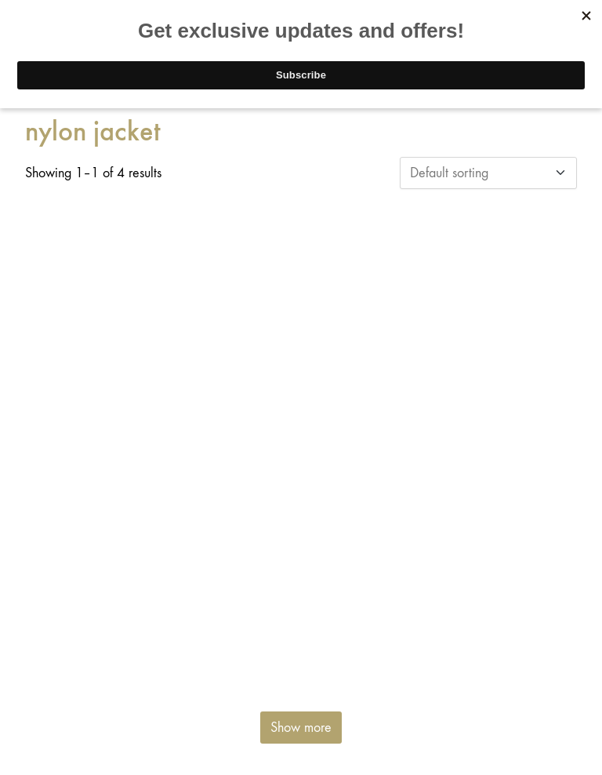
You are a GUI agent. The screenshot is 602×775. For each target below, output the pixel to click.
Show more (301, 727)
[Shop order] (488, 173)
